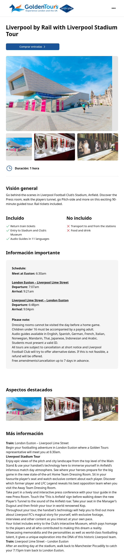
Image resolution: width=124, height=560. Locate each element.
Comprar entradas (32, 46)
